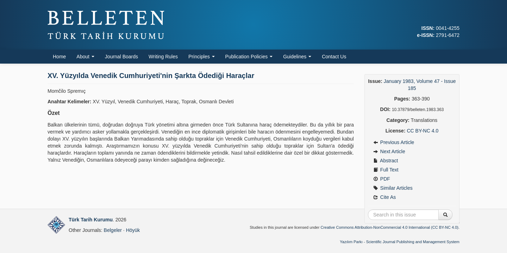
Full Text (386, 170)
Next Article (389, 151)
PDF (381, 179)
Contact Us (334, 56)
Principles (201, 56)
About (85, 56)
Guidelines (297, 56)
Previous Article (393, 142)
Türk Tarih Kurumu (91, 219)
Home (59, 56)
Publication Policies (249, 56)
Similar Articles (393, 188)
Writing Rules (163, 56)
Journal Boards (121, 56)
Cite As (384, 197)
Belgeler (113, 230)
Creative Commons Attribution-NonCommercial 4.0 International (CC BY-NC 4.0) (389, 227)
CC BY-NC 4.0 (422, 131)
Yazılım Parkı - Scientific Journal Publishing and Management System (399, 242)
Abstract (385, 160)
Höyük (133, 230)
